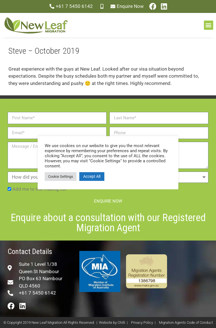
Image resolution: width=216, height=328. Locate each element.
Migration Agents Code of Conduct (186, 322)
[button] (208, 25)
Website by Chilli (112, 322)
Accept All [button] (91, 176)
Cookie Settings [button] (60, 176)
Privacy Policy (142, 322)
